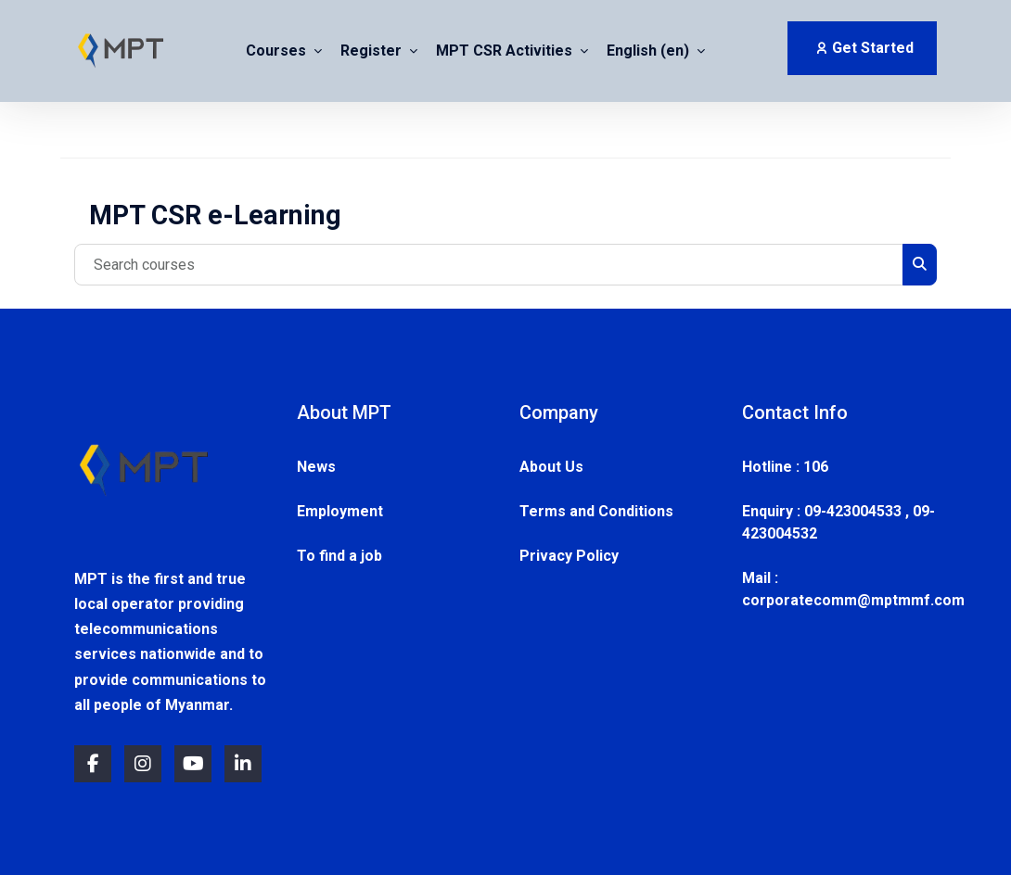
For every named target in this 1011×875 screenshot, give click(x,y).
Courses (278, 51)
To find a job (339, 555)
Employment (340, 511)
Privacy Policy (569, 555)
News (316, 467)
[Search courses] (488, 264)
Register (372, 51)
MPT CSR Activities (506, 51)
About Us (551, 467)
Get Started (864, 48)
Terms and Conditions (596, 511)
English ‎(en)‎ (650, 51)
